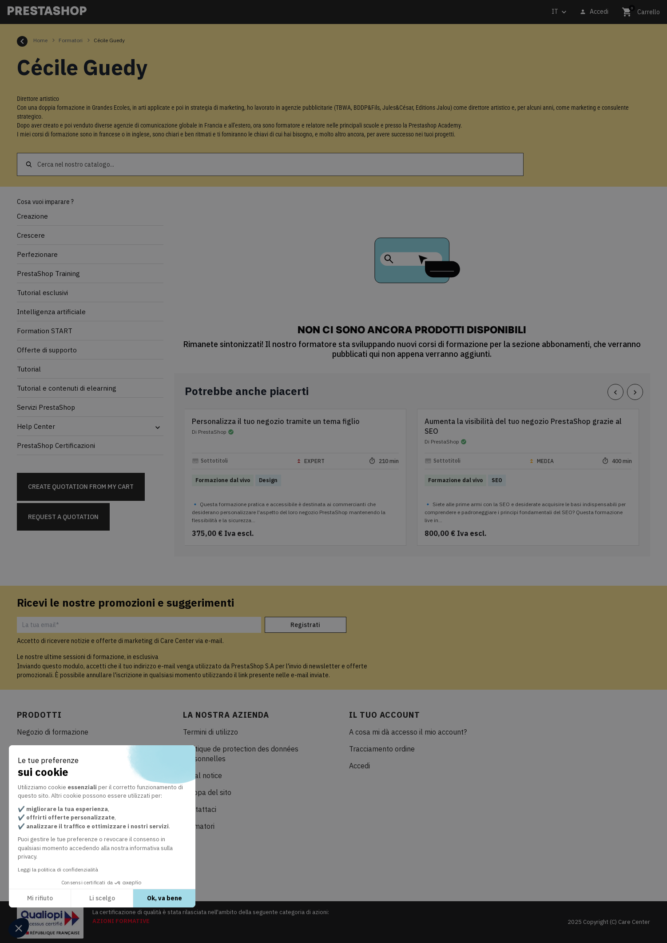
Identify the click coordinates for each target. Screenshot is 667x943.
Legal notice (202, 775)
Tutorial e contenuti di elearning (66, 388)
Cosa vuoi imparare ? (45, 202)
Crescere (31, 235)
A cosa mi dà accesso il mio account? (408, 731)
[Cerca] (270, 164)
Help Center (36, 426)
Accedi (359, 765)
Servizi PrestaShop (46, 407)
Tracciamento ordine (382, 748)
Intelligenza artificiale (51, 312)
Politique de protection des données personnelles (240, 753)
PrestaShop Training (48, 273)
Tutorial (29, 369)
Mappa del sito (207, 792)
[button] (18, 928)
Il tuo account (384, 715)
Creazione (32, 216)
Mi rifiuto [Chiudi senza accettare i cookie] (40, 898)
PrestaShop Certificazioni (56, 445)
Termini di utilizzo (210, 731)
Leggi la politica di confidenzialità (58, 869)
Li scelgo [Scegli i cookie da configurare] (102, 898)
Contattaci (199, 809)
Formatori (198, 826)
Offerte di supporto (47, 350)
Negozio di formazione (52, 731)
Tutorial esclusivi (42, 292)
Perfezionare (37, 254)
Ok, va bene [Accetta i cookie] (164, 898)
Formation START (44, 331)
